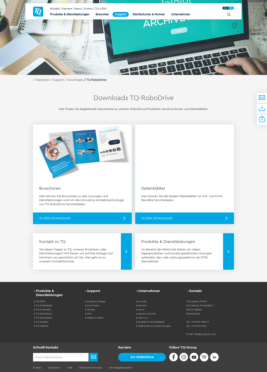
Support (58, 79)
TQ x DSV (101, 8)
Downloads (75, 79)
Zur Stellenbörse (142, 356)
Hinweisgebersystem (119, 367)
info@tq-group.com (205, 334)
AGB (69, 367)
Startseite (42, 79)
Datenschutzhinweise (89, 367)
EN (231, 8)
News (78, 8)
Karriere (67, 8)
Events (88, 8)
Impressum (54, 367)
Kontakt (55, 8)
